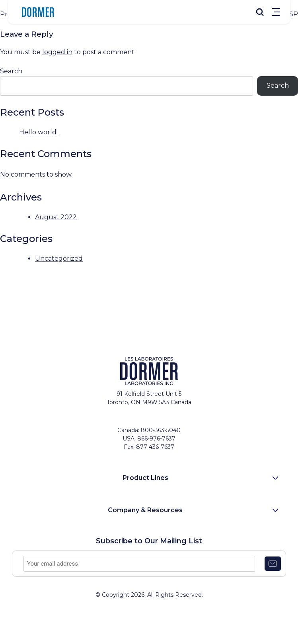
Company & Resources (145, 510)
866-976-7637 (156, 438)
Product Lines (145, 478)
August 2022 (56, 217)
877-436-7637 (155, 446)
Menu (276, 12)
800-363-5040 (161, 430)
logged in (57, 52)
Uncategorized (59, 258)
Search (11, 71)
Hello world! (38, 132)
